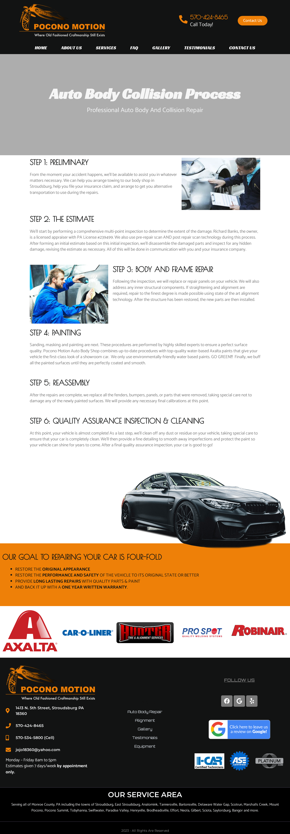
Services (106, 48)
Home (41, 48)
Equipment (144, 745)
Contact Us (242, 48)
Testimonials (199, 48)
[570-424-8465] (184, 19)
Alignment (145, 719)
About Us (71, 48)
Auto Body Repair (145, 711)
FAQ (134, 48)
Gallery (161, 48)
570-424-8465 (211, 17)
